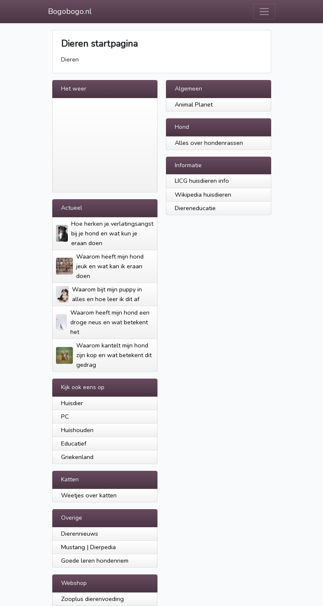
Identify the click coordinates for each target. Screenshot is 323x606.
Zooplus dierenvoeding (92, 599)
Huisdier (72, 403)
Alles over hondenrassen (209, 143)
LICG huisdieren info (202, 180)
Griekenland (77, 457)
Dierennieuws (79, 533)
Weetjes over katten (89, 495)
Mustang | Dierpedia (88, 547)
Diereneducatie (195, 208)
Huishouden (77, 430)
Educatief (73, 443)
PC (65, 416)
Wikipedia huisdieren (203, 194)
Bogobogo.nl (70, 11)
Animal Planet (194, 104)
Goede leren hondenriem (94, 560)
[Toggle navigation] (264, 11)
